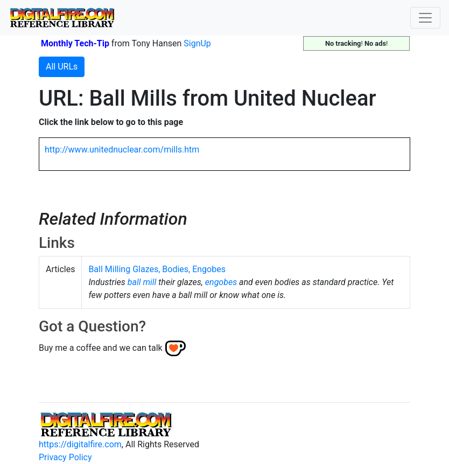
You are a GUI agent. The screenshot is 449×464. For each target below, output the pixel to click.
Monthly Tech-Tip (75, 43)
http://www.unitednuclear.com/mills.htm (122, 149)
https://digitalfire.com (80, 444)
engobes (221, 282)
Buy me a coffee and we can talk (101, 348)
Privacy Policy (65, 457)
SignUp (197, 43)
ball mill (142, 282)
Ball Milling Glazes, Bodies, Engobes (157, 269)
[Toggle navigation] (425, 18)
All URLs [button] (62, 66)
